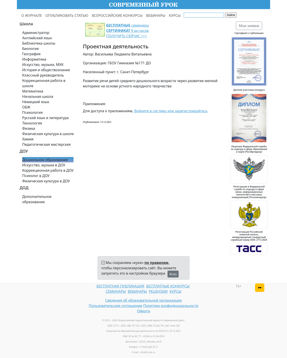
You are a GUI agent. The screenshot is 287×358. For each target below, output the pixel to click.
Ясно (173, 274)
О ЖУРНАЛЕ (31, 15)
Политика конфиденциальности (170, 305)
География (31, 53)
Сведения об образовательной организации (143, 300)
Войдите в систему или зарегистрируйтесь (170, 110)
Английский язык (37, 37)
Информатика (34, 59)
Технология (32, 123)
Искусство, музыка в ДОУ (43, 165)
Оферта (143, 311)
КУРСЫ (175, 15)
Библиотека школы (38, 43)
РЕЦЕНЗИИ (158, 291)
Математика (32, 91)
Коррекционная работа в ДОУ (48, 170)
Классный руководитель (43, 75)
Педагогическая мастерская (46, 144)
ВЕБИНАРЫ (155, 15)
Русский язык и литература (45, 117)
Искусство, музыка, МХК (43, 64)
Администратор (35, 32)
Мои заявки (249, 25)
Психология (32, 112)
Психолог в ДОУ (36, 175)
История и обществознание (46, 69)
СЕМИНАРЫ (116, 291)
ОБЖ (26, 107)
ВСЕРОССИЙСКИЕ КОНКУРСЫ (117, 15)
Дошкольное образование (45, 159)
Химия (28, 139)
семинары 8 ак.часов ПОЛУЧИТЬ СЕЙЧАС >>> (127, 30)
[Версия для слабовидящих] (259, 287)
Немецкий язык (35, 101)
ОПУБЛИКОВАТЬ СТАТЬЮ (67, 15)
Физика (28, 128)
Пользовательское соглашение (115, 305)
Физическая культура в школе (48, 133)
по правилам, (156, 262)
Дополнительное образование (37, 199)
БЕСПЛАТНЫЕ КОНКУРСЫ (167, 286)
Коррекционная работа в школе (43, 83)
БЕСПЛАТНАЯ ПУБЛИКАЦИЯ (120, 286)
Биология (30, 48)
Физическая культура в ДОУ (46, 181)
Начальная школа (37, 96)
